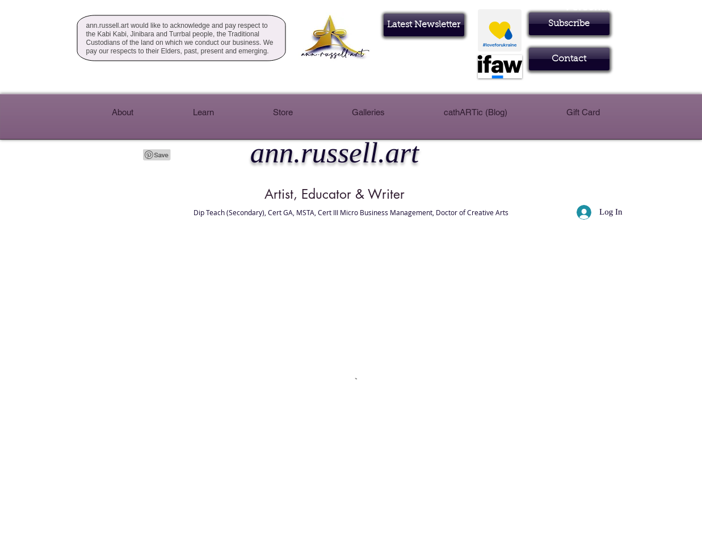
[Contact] (569, 59)
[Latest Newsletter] (424, 25)
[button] (569, 23)
